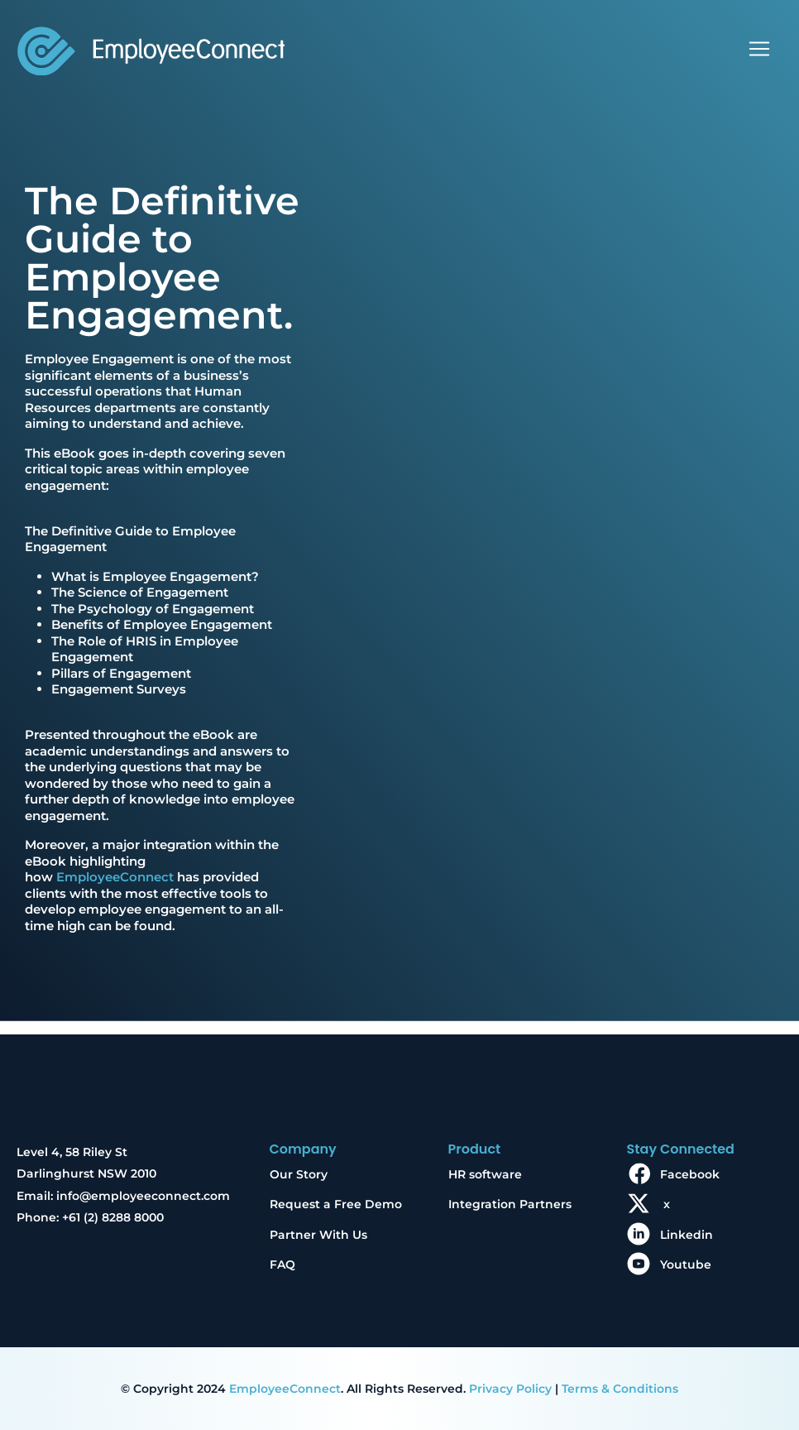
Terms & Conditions (620, 1388)
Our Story (299, 1174)
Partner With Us (318, 1234)
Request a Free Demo (336, 1204)
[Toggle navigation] (759, 48)
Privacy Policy (510, 1388)
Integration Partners (510, 1204)
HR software (485, 1174)
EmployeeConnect (115, 877)
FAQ (282, 1264)
